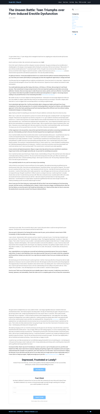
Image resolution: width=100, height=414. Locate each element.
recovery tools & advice (78, 29)
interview (74, 24)
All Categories (75, 16)
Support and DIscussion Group (53, 354)
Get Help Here (39, 369)
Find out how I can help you (49, 94)
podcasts (74, 27)
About (59, 2)
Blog (76, 2)
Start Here (65, 2)
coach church (76, 20)
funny (73, 22)
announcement (76, 18)
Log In (89, 2)
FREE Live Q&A (82, 2)
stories (74, 31)
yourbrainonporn (56, 319)
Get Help (71, 2)
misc (73, 26)
